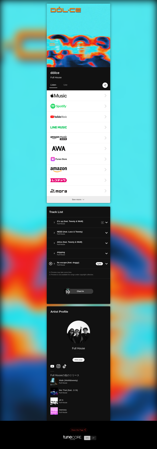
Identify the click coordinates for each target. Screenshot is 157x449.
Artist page (78, 360)
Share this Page (78, 430)
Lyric (99, 264)
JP (93, 438)
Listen (53, 85)
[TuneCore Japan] (72, 439)
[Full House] (78, 332)
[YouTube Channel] (52, 367)
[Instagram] (58, 367)
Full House (56, 77)
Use (65, 85)
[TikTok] (64, 367)
